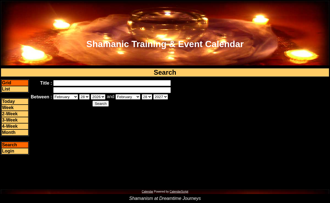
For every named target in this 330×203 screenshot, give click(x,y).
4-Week (10, 126)
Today (8, 101)
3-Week (10, 120)
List (6, 89)
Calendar (147, 191)
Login (8, 151)
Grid (6, 82)
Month (8, 132)
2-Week (10, 113)
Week (8, 107)
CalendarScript (179, 191)
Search (9, 144)
